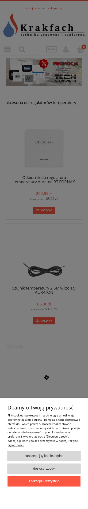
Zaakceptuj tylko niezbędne (44, 456)
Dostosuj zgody (44, 468)
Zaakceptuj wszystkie (44, 481)
